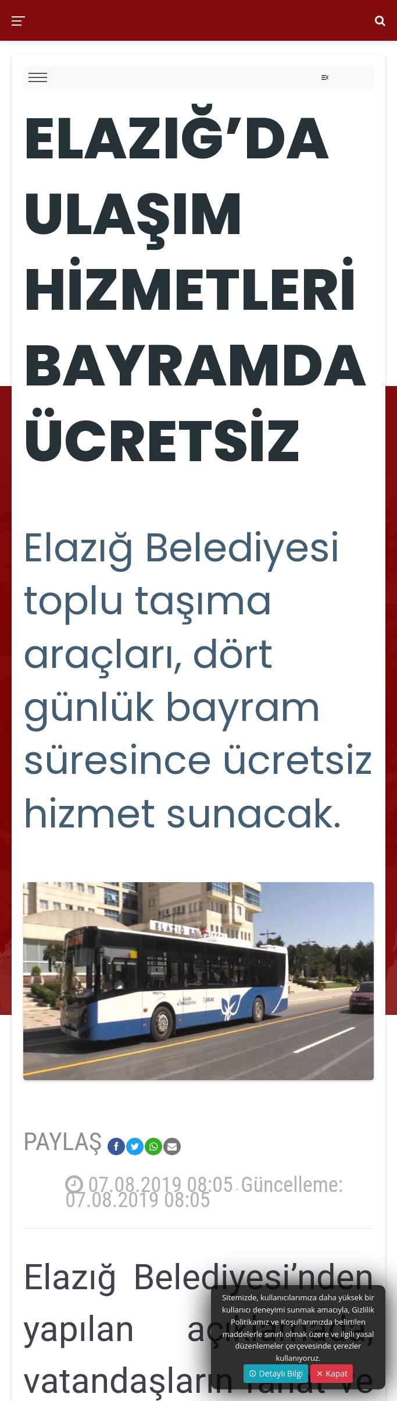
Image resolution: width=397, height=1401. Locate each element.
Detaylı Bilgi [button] (276, 1373)
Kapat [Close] (332, 1373)
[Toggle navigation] (325, 77)
